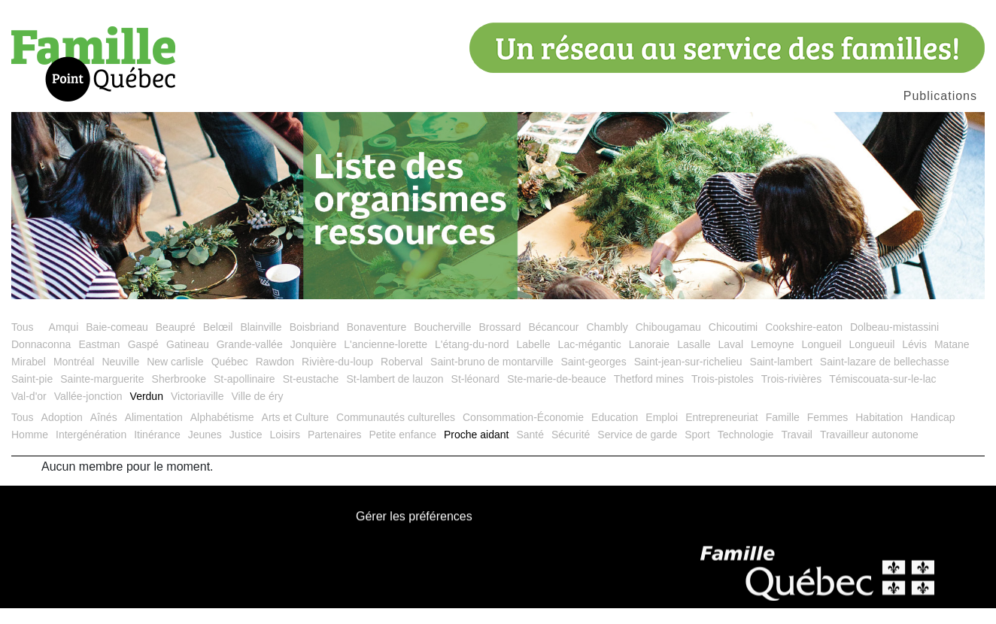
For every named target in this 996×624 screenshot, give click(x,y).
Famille (783, 433)
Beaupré (176, 343)
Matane (952, 360)
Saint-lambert (781, 377)
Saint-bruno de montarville (491, 377)
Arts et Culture (295, 433)
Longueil (822, 360)
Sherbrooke (179, 395)
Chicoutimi (733, 343)
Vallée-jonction (88, 412)
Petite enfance (402, 450)
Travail (796, 450)
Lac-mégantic (589, 360)
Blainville (260, 343)
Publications (940, 95)
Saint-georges (593, 377)
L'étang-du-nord (472, 360)
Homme (29, 450)
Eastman (99, 360)
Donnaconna (41, 360)
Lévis (914, 360)
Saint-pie (32, 395)
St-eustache (311, 395)
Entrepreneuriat (721, 433)
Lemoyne (772, 360)
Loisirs (284, 450)
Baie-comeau (117, 343)
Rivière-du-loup (337, 377)
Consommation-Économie (523, 433)
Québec (229, 377)
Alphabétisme (222, 433)
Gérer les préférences (414, 532)
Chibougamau (668, 343)
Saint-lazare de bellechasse (884, 377)
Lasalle (693, 360)
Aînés (103, 433)
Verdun (146, 412)
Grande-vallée (250, 360)
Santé (530, 450)
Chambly (606, 343)
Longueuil (872, 360)
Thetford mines (649, 395)
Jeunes (205, 450)
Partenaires (335, 450)
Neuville (120, 377)
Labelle (533, 360)
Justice (246, 450)
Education (614, 433)
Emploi (661, 433)
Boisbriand (314, 343)
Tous (22, 343)
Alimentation (154, 433)
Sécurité (570, 450)
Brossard (499, 343)
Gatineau (187, 360)
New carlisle (175, 377)
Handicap (932, 433)
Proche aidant (476, 450)
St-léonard (475, 395)
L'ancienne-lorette (385, 360)
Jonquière (313, 360)
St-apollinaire (244, 395)
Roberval (402, 377)
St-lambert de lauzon (394, 395)
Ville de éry (257, 412)
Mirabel (28, 377)
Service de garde (637, 450)
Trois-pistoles (722, 395)
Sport (697, 450)
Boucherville (442, 343)
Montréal (73, 377)
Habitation (879, 433)
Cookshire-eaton (804, 343)
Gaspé (143, 360)
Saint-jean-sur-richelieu (688, 377)
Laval (730, 360)
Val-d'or (29, 412)
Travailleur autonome (869, 450)
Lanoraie (649, 360)
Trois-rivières (791, 395)
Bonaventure (376, 343)
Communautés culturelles (395, 433)
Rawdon (275, 377)
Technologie (746, 450)
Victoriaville (197, 412)
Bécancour (553, 343)
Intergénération (91, 450)
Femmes (827, 433)
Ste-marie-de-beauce (556, 395)
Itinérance (157, 450)
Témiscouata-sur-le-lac (882, 395)
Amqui (64, 343)
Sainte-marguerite (102, 395)
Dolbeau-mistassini (894, 343)
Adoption (62, 433)
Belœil (218, 343)
